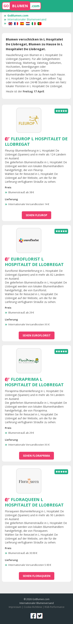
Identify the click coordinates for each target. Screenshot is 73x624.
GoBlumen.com (16, 15)
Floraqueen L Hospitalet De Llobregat (34, 502)
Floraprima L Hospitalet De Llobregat (34, 381)
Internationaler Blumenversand (25, 19)
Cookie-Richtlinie (33, 607)
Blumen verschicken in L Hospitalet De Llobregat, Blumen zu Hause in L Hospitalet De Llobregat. (34, 44)
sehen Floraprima (36, 455)
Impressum (15, 607)
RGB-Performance (54, 607)
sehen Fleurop (36, 215)
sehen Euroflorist (37, 335)
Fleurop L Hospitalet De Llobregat (36, 141)
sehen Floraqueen (36, 576)
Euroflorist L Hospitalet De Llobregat (34, 261)
